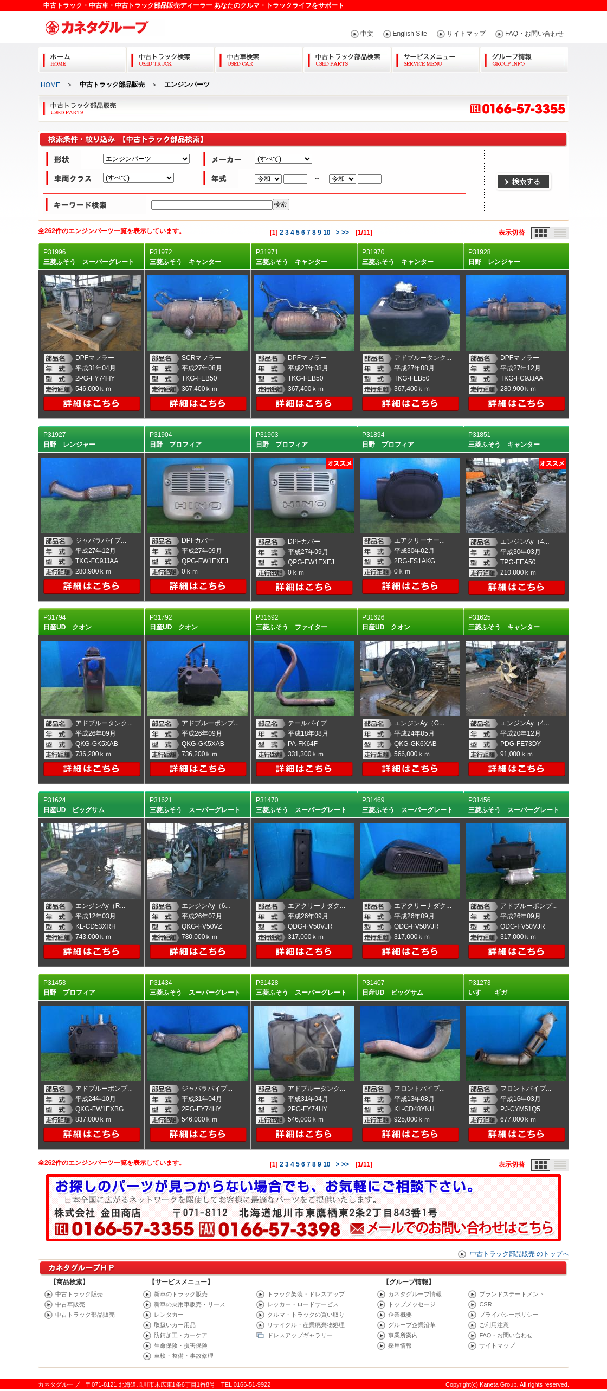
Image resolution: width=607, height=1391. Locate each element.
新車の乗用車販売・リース (189, 1304)
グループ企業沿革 (412, 1325)
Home (82, 57)
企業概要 (400, 1314)
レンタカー (169, 1314)
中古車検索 (259, 57)
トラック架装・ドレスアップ (306, 1294)
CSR (485, 1304)
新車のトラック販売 (181, 1294)
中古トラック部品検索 (347, 57)
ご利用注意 (494, 1325)
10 (326, 232)
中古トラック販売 (79, 1294)
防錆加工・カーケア (181, 1335)
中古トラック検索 (170, 57)
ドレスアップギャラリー (300, 1335)
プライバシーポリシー (509, 1314)
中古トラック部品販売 (85, 1314)
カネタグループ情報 (415, 1294)
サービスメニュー (435, 57)
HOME (50, 85)
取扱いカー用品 (175, 1325)
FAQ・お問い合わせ (534, 33)
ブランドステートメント (512, 1294)
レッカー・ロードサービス (303, 1304)
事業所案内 (403, 1335)
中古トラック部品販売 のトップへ (519, 1254)
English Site (410, 33)
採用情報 (400, 1345)
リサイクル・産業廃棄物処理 (306, 1325)
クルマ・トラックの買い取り (306, 1314)
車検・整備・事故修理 (184, 1356)
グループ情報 (524, 57)
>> (345, 232)
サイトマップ (466, 33)
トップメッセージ (412, 1304)
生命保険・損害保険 (181, 1345)
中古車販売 (70, 1304)
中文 (366, 33)
